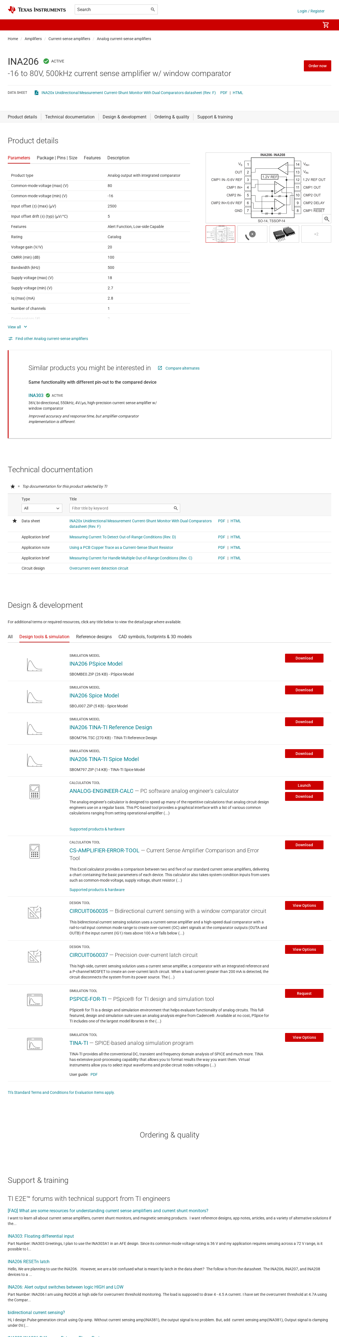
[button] (13, 24)
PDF (223, 92)
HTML (238, 92)
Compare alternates (182, 368)
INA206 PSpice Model (96, 663)
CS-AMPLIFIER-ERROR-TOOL (104, 850)
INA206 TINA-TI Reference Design (110, 727)
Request (304, 993)
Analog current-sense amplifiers (124, 39)
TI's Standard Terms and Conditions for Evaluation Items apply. (61, 1092)
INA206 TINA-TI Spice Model (104, 759)
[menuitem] (310, 24)
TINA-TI (78, 1043)
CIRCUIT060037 (88, 955)
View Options (304, 905)
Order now (318, 66)
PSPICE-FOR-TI (87, 999)
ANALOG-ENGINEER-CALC (101, 791)
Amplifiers (33, 39)
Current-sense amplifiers (69, 39)
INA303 (36, 395)
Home (13, 39)
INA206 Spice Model (94, 695)
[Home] (37, 10)
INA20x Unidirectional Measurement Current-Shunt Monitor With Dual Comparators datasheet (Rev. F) (129, 92)
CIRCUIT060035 (88, 911)
